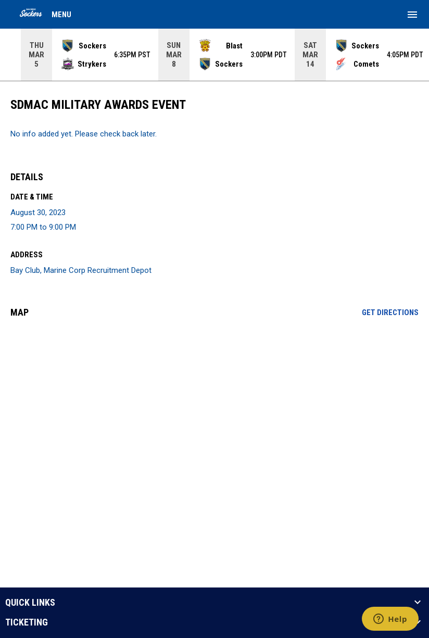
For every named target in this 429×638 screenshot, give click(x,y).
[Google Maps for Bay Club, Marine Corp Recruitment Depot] (214, 406)
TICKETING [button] (26, 622)
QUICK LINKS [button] (30, 602)
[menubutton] (412, 14)
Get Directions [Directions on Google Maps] (390, 312)
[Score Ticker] (214, 55)
